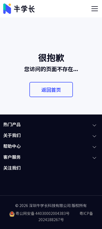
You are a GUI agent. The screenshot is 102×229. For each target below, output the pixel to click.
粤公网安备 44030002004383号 (43, 213)
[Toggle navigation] (95, 9)
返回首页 (51, 89)
